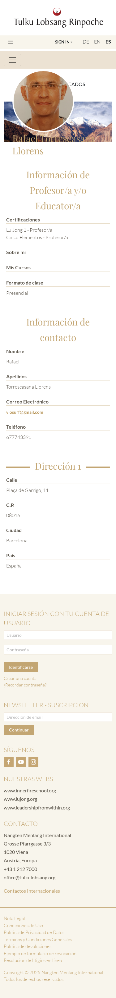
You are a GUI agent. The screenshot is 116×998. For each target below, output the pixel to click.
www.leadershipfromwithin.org (37, 807)
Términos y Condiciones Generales (38, 939)
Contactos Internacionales (32, 891)
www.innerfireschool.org (30, 790)
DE (86, 42)
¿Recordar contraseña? (25, 684)
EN (97, 42)
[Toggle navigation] (11, 41)
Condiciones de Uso (23, 925)
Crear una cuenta (20, 678)
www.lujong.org (20, 799)
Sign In (62, 41)
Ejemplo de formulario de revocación (40, 953)
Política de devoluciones (27, 946)
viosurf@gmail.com (24, 412)
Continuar (19, 729)
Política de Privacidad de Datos (34, 932)
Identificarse (21, 667)
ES (108, 41)
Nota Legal (14, 918)
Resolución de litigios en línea (33, 960)
